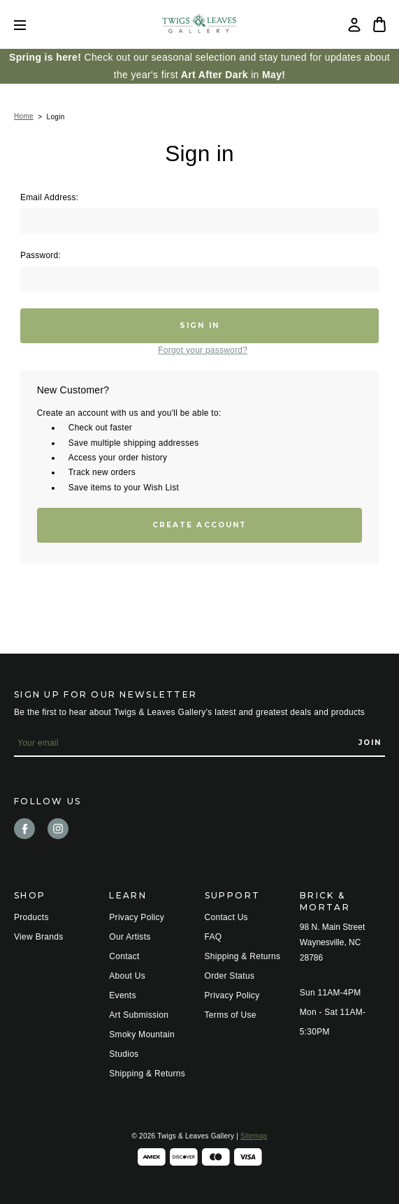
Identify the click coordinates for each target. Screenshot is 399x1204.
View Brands (38, 937)
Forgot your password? (202, 350)
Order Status (230, 976)
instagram (58, 828)
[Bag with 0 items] (379, 24)
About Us (127, 976)
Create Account (199, 524)
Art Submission (138, 1015)
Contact (124, 956)
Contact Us (226, 917)
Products (31, 917)
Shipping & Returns (147, 1073)
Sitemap (253, 1136)
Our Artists (129, 937)
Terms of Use (230, 1015)
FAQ (213, 937)
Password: (40, 255)
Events (122, 995)
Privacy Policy (136, 917)
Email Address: (49, 197)
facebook (24, 828)
